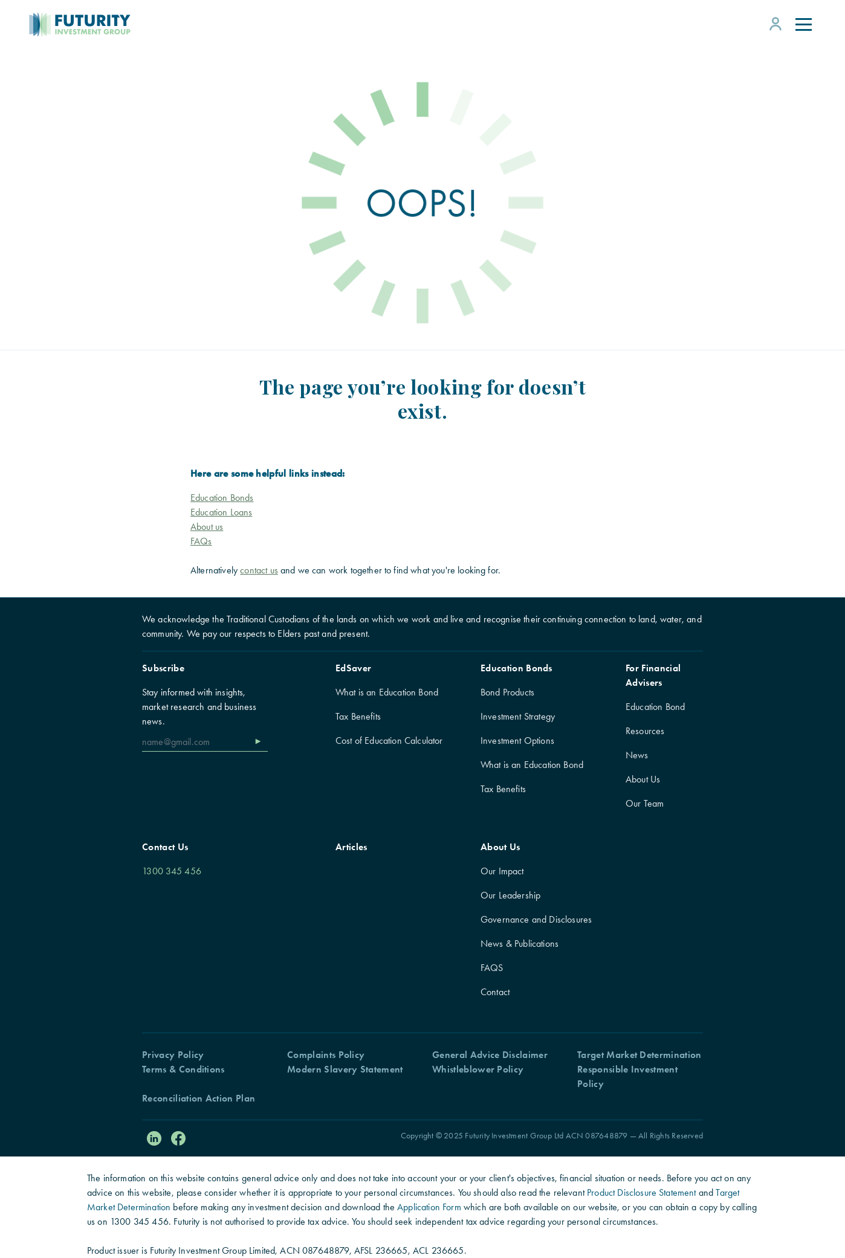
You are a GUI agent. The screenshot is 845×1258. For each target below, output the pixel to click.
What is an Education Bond (386, 692)
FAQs (201, 541)
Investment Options (517, 740)
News (637, 755)
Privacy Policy (173, 1054)
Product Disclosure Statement (641, 1192)
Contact (495, 991)
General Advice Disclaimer (490, 1054)
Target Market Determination (639, 1054)
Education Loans (221, 512)
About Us (643, 779)
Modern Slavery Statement (345, 1069)
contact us (259, 570)
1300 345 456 (171, 871)
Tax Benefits (358, 716)
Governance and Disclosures (536, 919)
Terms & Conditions (183, 1069)
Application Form (429, 1207)
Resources (645, 730)
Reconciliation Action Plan (198, 1098)
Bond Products (507, 692)
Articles (351, 846)
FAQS (492, 967)
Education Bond (655, 706)
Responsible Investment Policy (627, 1076)
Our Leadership (510, 895)
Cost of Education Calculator (388, 740)
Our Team (645, 803)
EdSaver (353, 668)
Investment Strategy (518, 716)
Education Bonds (516, 668)
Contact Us (165, 846)
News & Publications (519, 943)
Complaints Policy (325, 1054)
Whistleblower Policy (477, 1069)
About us (206, 526)
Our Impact (502, 871)
